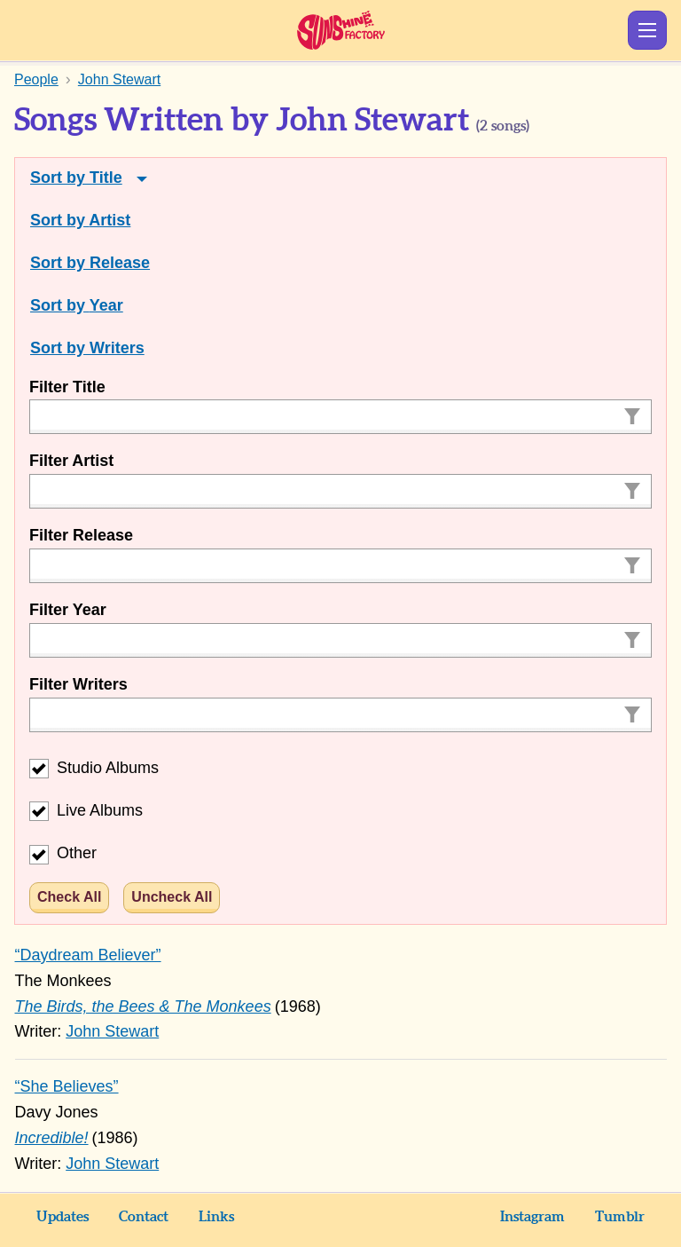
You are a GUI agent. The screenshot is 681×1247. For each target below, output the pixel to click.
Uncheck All (171, 896)
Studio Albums (94, 768)
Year (106, 305)
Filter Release (81, 535)
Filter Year (67, 610)
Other (63, 853)
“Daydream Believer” (88, 955)
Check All (69, 896)
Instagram (532, 1217)
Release (120, 263)
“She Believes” (67, 1086)
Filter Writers (78, 684)
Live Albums (86, 810)
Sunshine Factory (341, 30)
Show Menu (647, 30)
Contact (143, 1217)
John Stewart (112, 1031)
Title (106, 177)
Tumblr (620, 1217)
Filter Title (67, 387)
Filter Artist (71, 461)
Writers (117, 348)
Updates (62, 1217)
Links (216, 1217)
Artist (109, 220)
